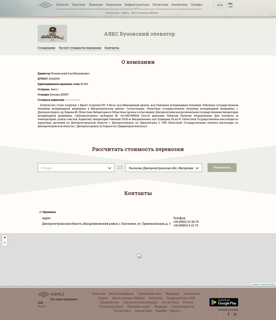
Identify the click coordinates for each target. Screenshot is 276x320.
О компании (46, 48)
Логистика (160, 4)
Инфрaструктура (137, 4)
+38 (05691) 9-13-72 (185, 225)
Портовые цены (111, 306)
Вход (220, 5)
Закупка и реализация (140, 302)
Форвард (160, 306)
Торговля (79, 4)
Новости (62, 4)
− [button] (5, 243)
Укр (230, 6)
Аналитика (179, 4)
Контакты (112, 48)
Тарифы (196, 4)
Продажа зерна (138, 306)
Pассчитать (72, 99)
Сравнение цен (149, 294)
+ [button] (5, 238)
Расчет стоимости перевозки (80, 48)
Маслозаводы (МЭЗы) (144, 12)
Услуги (188, 302)
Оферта (175, 311)
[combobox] (76, 167)
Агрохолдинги (182, 306)
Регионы (155, 298)
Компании (113, 4)
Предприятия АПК (181, 298)
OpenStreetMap (268, 284)
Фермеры (96, 4)
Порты (125, 12)
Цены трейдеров (121, 294)
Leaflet (255, 284)
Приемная (49, 212)
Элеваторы (112, 12)
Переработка (109, 302)
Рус (230, 3)
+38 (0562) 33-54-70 (186, 221)
